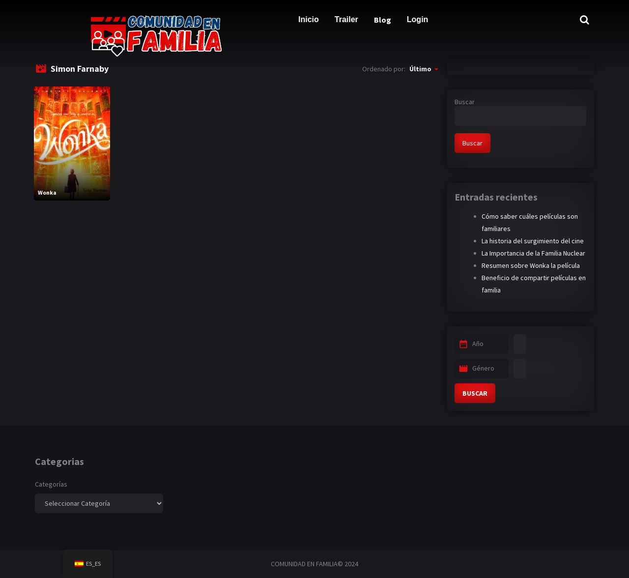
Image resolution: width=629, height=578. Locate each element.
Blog (382, 20)
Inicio (308, 19)
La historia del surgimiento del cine (533, 240)
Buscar (465, 101)
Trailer (346, 19)
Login (418, 19)
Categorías (51, 484)
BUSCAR (474, 393)
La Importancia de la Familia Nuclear (533, 253)
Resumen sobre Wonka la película (531, 265)
